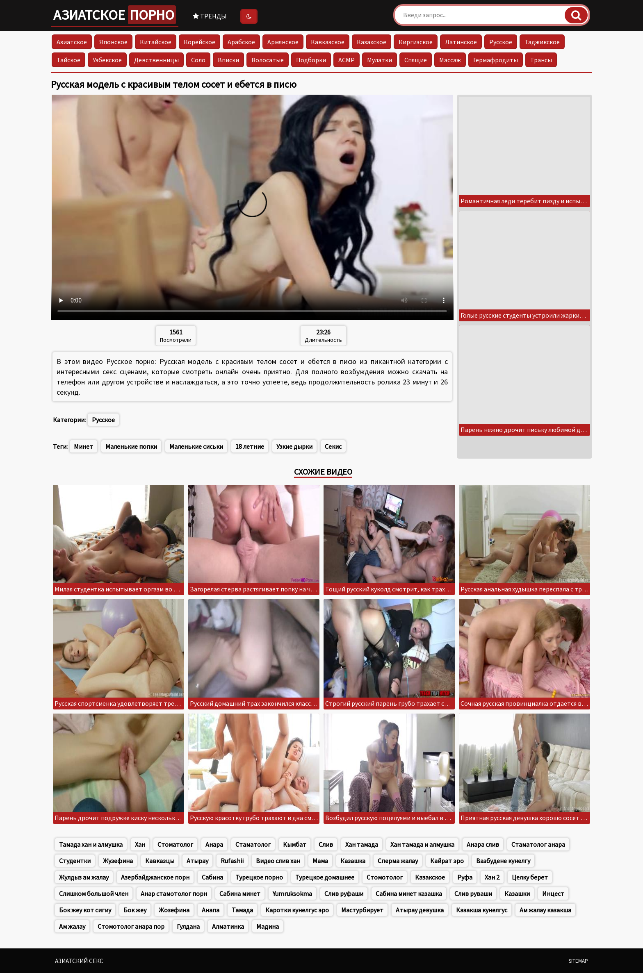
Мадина (267, 926)
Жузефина (118, 861)
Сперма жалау (398, 861)
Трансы (541, 60)
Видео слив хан (278, 861)
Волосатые (267, 60)
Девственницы (156, 60)
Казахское (371, 42)
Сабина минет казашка (409, 893)
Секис (333, 446)
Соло (198, 60)
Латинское (461, 42)
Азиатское (114, 14)
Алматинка (228, 926)
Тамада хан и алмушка (91, 844)
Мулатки (379, 60)
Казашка (352, 861)
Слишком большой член (93, 893)
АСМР (346, 60)
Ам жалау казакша (545, 910)
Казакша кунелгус (481, 910)
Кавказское (327, 42)
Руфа (464, 877)
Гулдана (188, 926)
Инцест (553, 893)
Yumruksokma (292, 893)
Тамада (242, 910)
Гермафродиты (495, 60)
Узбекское (107, 60)
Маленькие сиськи (196, 446)
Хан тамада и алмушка (422, 844)
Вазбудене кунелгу (503, 861)
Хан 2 (492, 877)
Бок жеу (134, 910)
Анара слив (483, 844)
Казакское (430, 877)
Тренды (210, 16)
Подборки (311, 60)
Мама (320, 861)
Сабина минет (239, 893)
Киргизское (416, 42)
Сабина (212, 877)
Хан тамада (361, 844)
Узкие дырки (294, 446)
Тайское (68, 60)
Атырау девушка (420, 910)
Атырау (197, 861)
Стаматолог (253, 844)
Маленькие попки (131, 446)
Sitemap (578, 960)
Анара (214, 844)
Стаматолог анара (538, 844)
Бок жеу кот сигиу (85, 910)
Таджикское (542, 42)
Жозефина (174, 910)
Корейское (199, 42)
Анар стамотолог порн (174, 893)
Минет (83, 446)
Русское (500, 42)
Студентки (75, 861)
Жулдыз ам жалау (84, 877)
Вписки (228, 60)
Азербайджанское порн (155, 877)
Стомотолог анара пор (131, 926)
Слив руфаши (343, 893)
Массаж (450, 60)
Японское (113, 42)
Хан (140, 844)
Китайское (155, 42)
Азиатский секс (79, 961)
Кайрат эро (447, 861)
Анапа (210, 910)
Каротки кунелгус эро (297, 910)
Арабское (241, 42)
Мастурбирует (362, 910)
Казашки (517, 893)
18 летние (249, 446)
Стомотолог (385, 877)
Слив (326, 844)
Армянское (283, 42)
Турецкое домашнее (324, 877)
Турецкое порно (259, 877)
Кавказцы (159, 861)
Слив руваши (473, 893)
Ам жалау (72, 926)
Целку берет (530, 877)
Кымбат (294, 844)
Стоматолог (175, 844)
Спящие (415, 60)
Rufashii (232, 861)
